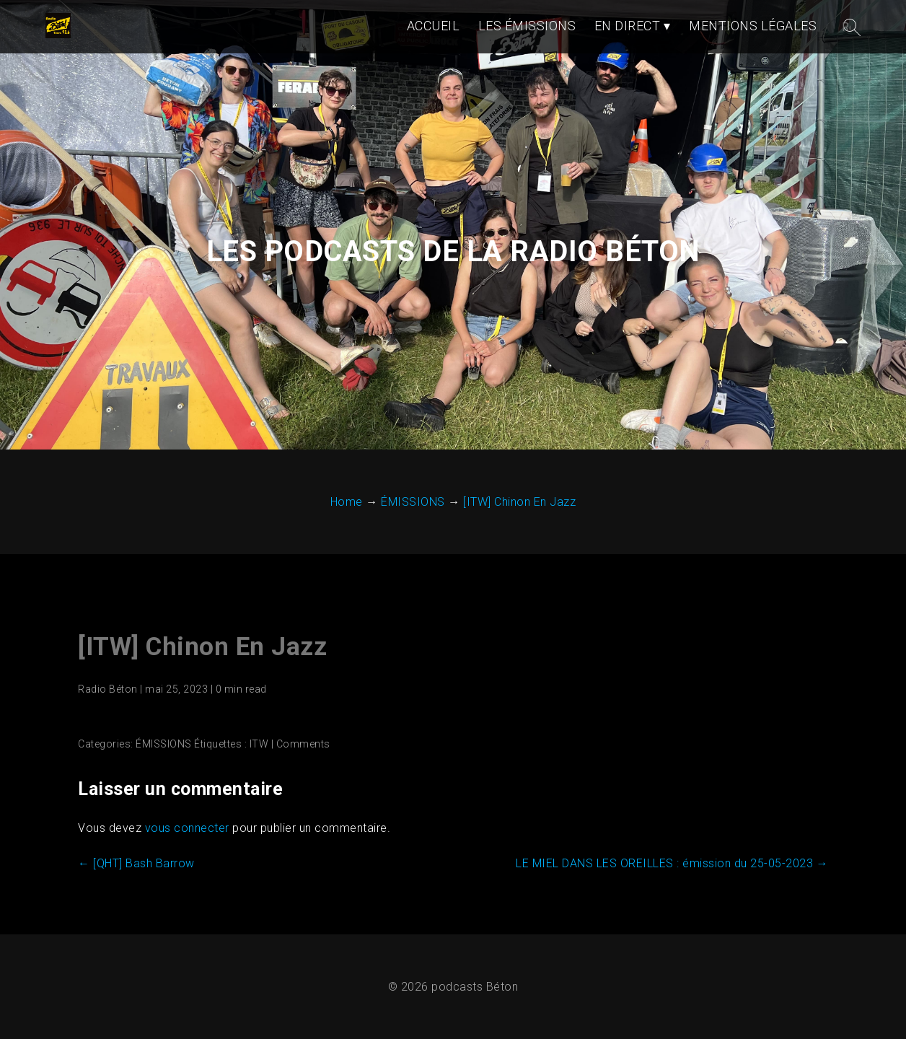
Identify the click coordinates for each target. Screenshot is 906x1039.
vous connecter (187, 828)
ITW (259, 744)
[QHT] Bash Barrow (136, 863)
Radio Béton (108, 689)
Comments (303, 744)
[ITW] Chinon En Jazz (202, 647)
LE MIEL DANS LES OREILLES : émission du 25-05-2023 (672, 863)
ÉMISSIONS (164, 744)
